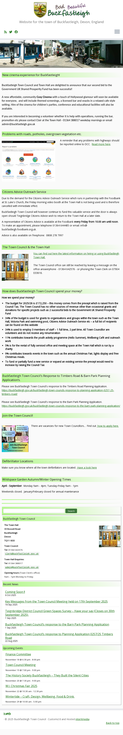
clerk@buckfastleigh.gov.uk (22, 560)
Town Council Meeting (21, 671)
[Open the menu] (117, 32)
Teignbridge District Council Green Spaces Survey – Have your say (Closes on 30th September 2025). (60, 619)
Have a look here (87, 473)
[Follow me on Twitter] (12, 32)
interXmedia (82, 725)
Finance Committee (18, 660)
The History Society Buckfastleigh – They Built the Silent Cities (47, 681)
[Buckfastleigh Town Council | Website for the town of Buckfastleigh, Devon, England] (61, 10)
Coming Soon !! (15, 598)
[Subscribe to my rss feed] (6, 32)
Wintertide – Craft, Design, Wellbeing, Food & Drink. (40, 702)
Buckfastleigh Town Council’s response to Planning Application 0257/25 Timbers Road (59, 642)
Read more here (101, 150)
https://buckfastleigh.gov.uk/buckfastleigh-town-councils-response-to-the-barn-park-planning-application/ (61, 411)
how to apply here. (108, 431)
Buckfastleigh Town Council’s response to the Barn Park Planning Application (57, 630)
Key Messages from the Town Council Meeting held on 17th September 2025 (56, 607)
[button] (61, 261)
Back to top (112, 729)
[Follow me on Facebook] (17, 32)
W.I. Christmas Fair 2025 (21, 692)
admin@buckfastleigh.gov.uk (22, 573)
